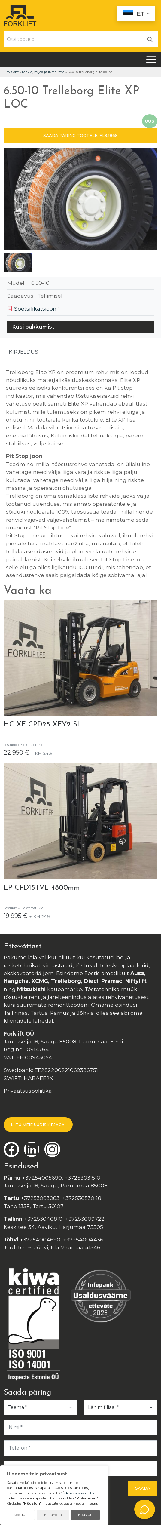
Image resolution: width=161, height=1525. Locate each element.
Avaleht (12, 72)
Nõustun (85, 1515)
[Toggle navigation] (151, 59)
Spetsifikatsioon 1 (33, 308)
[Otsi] (150, 38)
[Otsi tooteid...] (73, 39)
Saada (142, 1488)
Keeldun (21, 1515)
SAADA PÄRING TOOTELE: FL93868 (80, 135)
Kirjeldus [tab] (23, 351)
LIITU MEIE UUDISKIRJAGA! (38, 1124)
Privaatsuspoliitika (28, 1091)
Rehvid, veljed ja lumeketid (43, 72)
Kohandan (53, 1515)
